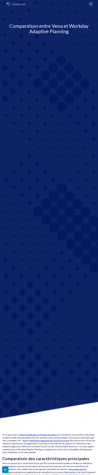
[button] (90, 4)
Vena (24, 440)
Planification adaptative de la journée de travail (49, 440)
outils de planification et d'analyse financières (38, 435)
